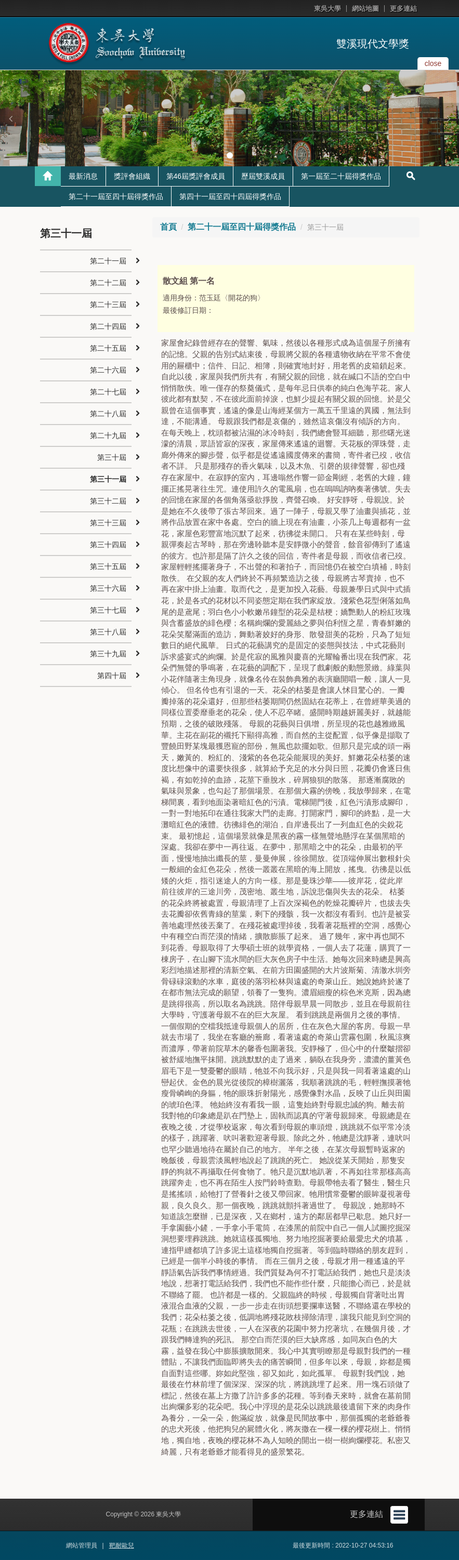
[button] (10, 118)
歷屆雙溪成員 (263, 176)
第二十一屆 (108, 261)
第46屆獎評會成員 (196, 176)
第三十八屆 (108, 632)
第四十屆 (111, 675)
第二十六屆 (108, 370)
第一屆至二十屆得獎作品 (341, 176)
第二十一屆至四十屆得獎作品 (116, 196)
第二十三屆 (108, 304)
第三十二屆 (108, 501)
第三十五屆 (108, 566)
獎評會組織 (132, 176)
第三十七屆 (108, 610)
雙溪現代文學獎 (372, 43)
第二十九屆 (108, 435)
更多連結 (403, 8)
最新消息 (83, 176)
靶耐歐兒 (121, 1545)
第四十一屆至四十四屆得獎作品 (230, 196)
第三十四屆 (108, 544)
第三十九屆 (108, 654)
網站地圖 (365, 8)
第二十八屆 (108, 413)
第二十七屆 (108, 392)
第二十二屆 (108, 283)
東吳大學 (327, 8)
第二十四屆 (108, 326)
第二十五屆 (108, 348)
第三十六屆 (108, 588)
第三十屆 (111, 457)
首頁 (168, 226)
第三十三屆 (108, 523)
